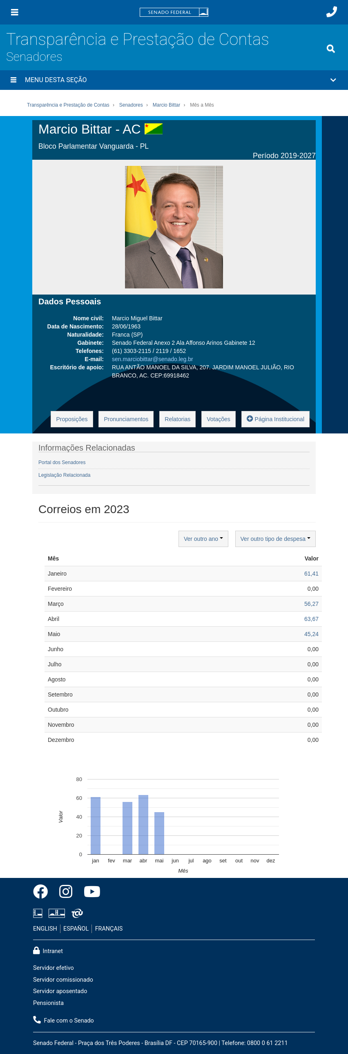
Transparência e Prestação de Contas (137, 39)
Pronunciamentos (126, 419)
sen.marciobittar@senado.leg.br (152, 359)
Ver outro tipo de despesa (275, 539)
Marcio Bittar (166, 105)
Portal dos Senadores (61, 462)
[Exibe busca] (331, 48)
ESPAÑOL (76, 928)
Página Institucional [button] (275, 418)
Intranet (48, 951)
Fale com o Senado (63, 1020)
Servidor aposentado (60, 991)
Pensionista (48, 1003)
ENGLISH (45, 928)
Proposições (71, 419)
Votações (218, 419)
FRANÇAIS (109, 928)
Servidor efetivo (53, 968)
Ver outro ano (203, 539)
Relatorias (177, 419)
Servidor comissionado (63, 979)
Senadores (34, 56)
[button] (174, 80)
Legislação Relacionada (64, 475)
